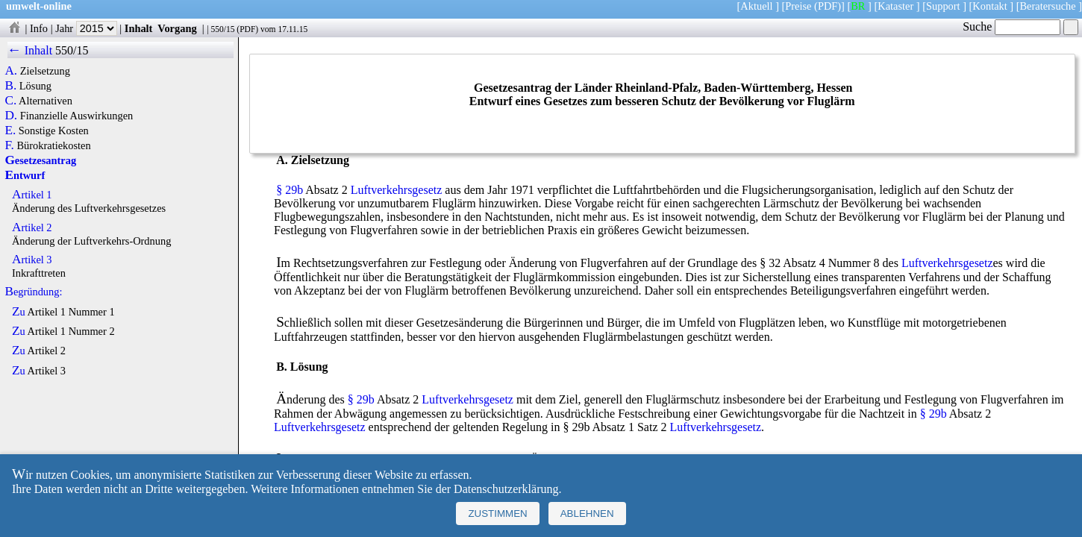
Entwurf (24, 175)
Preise (798, 6)
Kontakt (989, 6)
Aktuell (756, 6)
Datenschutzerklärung (506, 489)
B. (10, 86)
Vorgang (177, 28)
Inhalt (139, 28)
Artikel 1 (32, 195)
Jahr (86, 28)
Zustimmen (497, 513)
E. (10, 130)
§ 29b (289, 189)
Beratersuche (1048, 6)
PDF (247, 29)
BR (858, 6)
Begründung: (33, 292)
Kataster (895, 6)
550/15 (222, 29)
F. (9, 145)
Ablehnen (587, 513)
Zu (18, 312)
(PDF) (827, 6)
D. (10, 116)
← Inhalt (30, 50)
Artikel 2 (32, 227)
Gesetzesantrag (40, 160)
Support (943, 6)
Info (39, 28)
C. (10, 101)
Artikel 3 (32, 260)
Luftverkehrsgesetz (397, 189)
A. (10, 71)
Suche (1011, 26)
